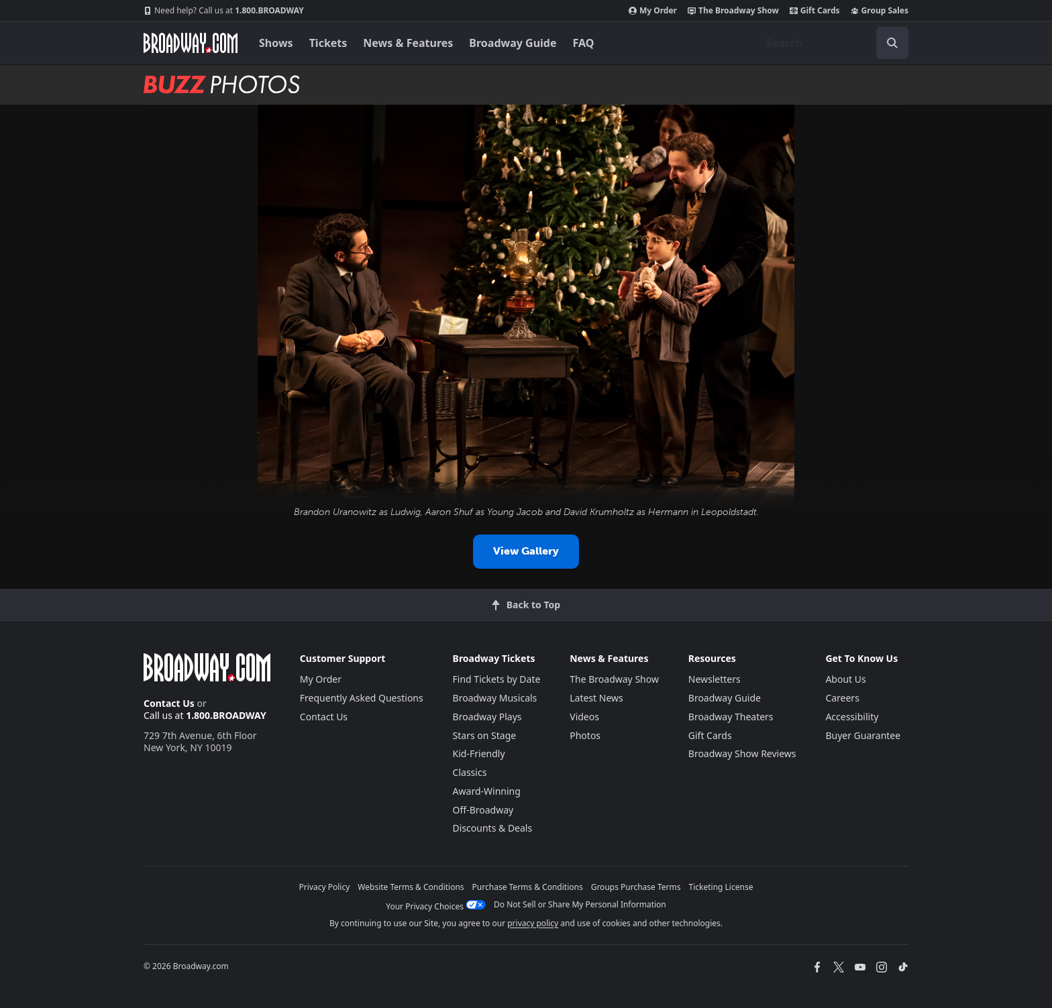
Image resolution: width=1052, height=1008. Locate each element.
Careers (842, 697)
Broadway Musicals (495, 697)
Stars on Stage (485, 735)
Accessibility (851, 716)
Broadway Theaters (731, 716)
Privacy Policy (324, 887)
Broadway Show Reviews (742, 753)
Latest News (596, 697)
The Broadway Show (733, 10)
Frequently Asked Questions (361, 697)
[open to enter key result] (892, 43)
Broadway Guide (512, 43)
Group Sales (879, 10)
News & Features (408, 43)
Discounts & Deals (493, 828)
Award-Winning (487, 791)
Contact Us (169, 703)
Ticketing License (721, 887)
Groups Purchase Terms (636, 887)
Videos (584, 716)
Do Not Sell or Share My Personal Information (580, 904)
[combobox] (831, 43)
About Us (845, 679)
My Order (653, 10)
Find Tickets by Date (497, 679)
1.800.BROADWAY (224, 10)
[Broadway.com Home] (191, 43)
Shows (276, 43)
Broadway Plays (487, 716)
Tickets (328, 43)
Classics (470, 772)
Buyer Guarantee (862, 735)
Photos (585, 735)
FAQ (583, 43)
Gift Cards (815, 10)
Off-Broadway (483, 809)
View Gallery (526, 551)
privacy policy (532, 923)
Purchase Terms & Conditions (527, 887)
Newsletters (714, 679)
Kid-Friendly (479, 753)
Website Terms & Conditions (411, 887)
